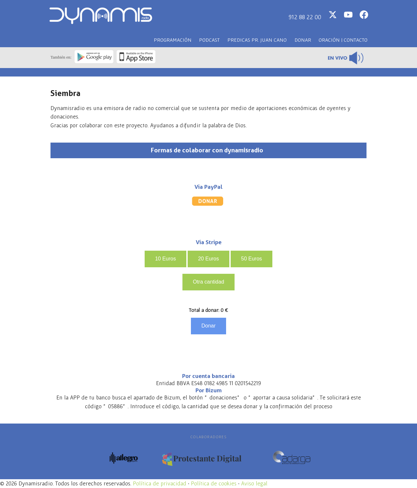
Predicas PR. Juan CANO (257, 40)
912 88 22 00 (305, 17)
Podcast (209, 40)
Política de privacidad (159, 483)
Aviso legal (254, 483)
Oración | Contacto (343, 40)
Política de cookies (214, 483)
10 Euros (165, 258)
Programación (173, 40)
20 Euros (208, 258)
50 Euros (251, 258)
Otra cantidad (208, 282)
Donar (303, 40)
